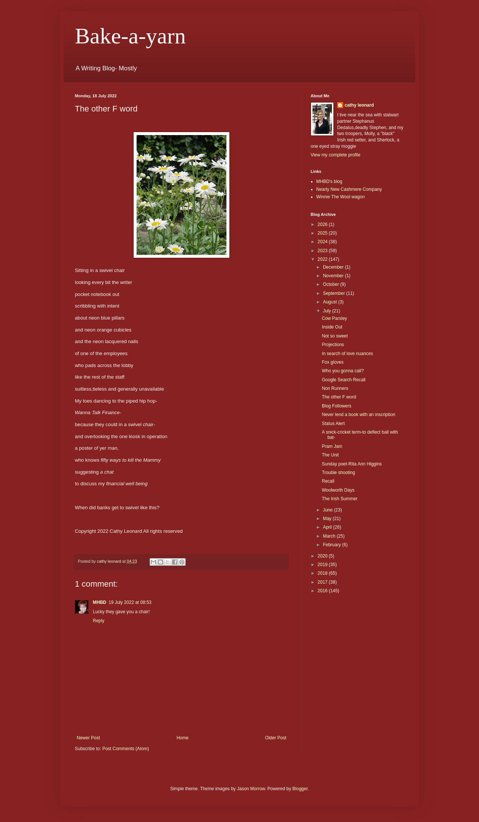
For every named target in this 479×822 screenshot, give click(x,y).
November (334, 275)
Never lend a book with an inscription (358, 414)
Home (183, 737)
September (334, 293)
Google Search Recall (344, 379)
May (328, 518)
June (328, 510)
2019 (323, 564)
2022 (323, 259)
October (331, 284)
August (330, 302)
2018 (323, 573)
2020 (323, 556)
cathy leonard (359, 105)
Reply (98, 620)
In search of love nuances (347, 353)
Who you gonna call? (343, 370)
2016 (323, 590)
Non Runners (335, 388)
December (334, 267)
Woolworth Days (338, 490)
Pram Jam (332, 446)
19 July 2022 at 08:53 (130, 602)
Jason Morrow (251, 788)
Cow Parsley (334, 318)
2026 (323, 224)
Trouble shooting (338, 472)
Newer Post (88, 737)
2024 (323, 241)
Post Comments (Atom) (125, 748)
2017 (323, 582)
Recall (328, 481)
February (332, 544)
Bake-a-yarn (130, 36)
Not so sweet (335, 336)
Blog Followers (336, 406)
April (328, 527)
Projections (333, 344)
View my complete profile (335, 155)
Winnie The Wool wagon (340, 196)
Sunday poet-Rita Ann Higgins (352, 464)
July (327, 311)
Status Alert (333, 423)
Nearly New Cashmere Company (349, 189)
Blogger (300, 788)
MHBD (99, 602)
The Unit (330, 455)
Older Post (275, 737)
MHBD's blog (329, 181)
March (330, 536)
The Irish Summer (339, 498)
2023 (323, 250)
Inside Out (332, 327)
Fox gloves (333, 362)
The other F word (339, 397)
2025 (323, 233)
